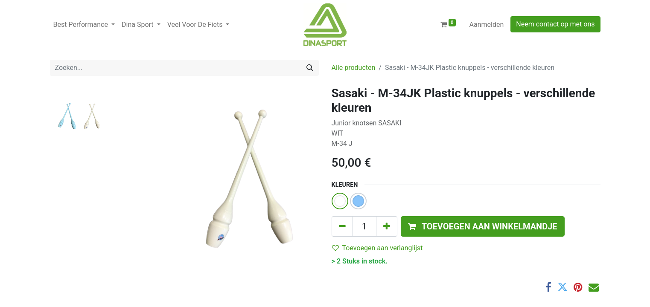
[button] (483, 226)
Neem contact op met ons (555, 24)
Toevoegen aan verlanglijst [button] (377, 248)
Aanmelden (486, 24)
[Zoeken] (310, 68)
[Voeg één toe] (386, 226)
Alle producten (354, 68)
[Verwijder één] (342, 226)
